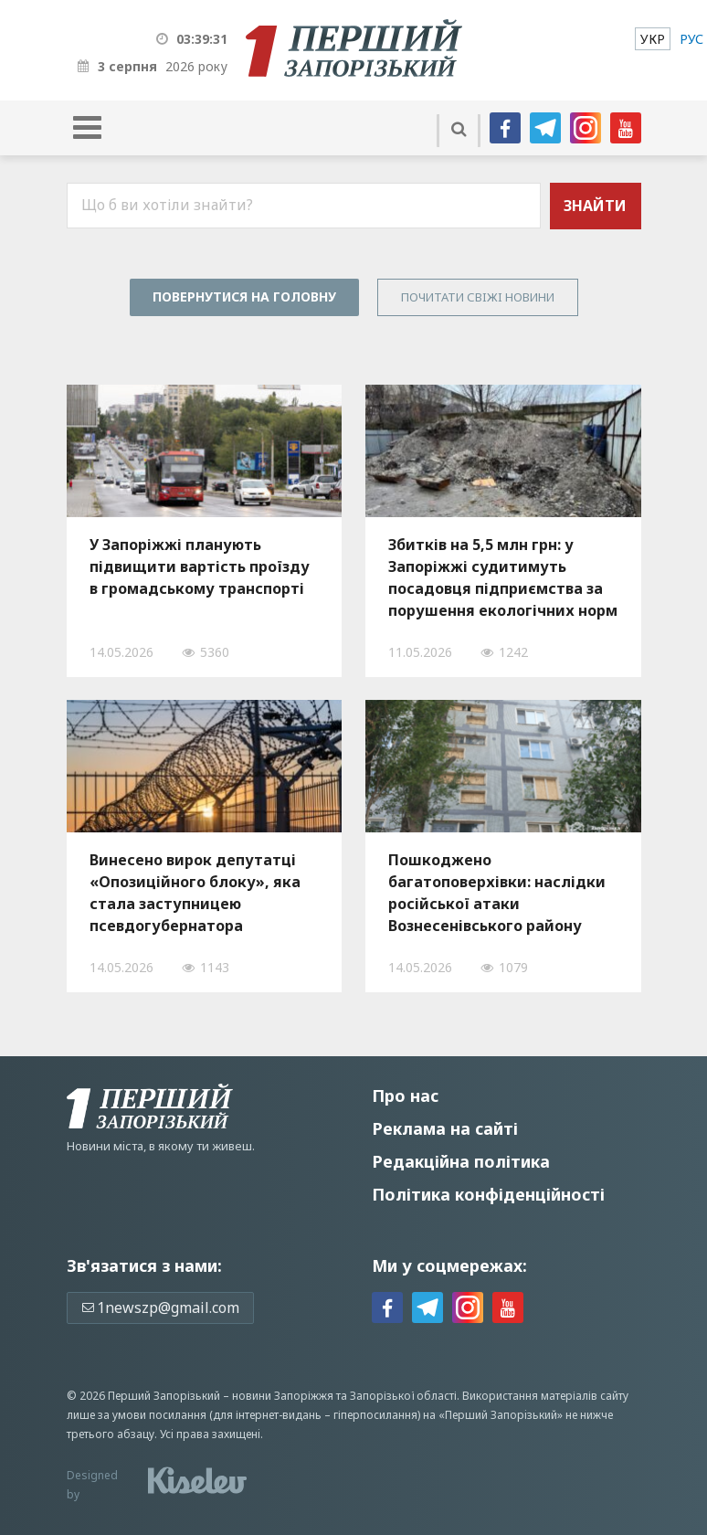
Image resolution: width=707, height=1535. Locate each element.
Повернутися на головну (244, 296)
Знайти (595, 206)
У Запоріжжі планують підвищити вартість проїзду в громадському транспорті (200, 566)
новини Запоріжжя (282, 1395)
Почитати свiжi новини (477, 297)
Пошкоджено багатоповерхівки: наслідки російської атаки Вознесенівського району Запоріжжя (497, 893)
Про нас (405, 1095)
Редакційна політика (461, 1161)
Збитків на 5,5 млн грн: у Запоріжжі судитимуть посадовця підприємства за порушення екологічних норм (502, 577)
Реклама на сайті (445, 1128)
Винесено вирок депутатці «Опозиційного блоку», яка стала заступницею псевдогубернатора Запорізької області (195, 893)
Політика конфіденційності (488, 1194)
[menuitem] (652, 39)
